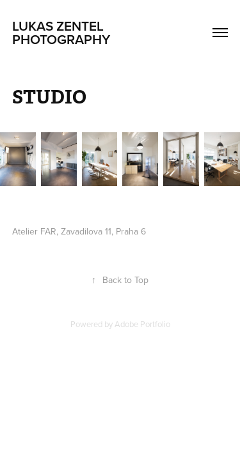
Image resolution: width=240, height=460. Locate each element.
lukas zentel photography (61, 32)
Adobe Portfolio (142, 324)
